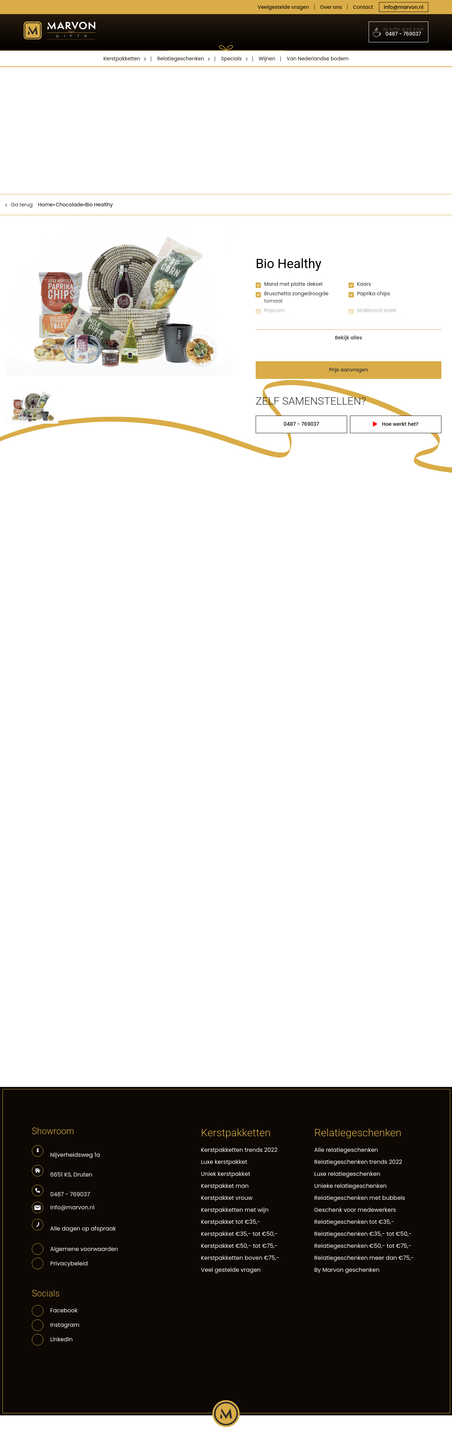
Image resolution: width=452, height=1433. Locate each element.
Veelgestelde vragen (283, 7)
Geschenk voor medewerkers (355, 1210)
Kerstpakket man (225, 1186)
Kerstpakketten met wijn (235, 1210)
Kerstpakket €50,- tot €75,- (239, 1246)
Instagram (55, 1325)
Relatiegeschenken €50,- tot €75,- (362, 1246)
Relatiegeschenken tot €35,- (354, 1222)
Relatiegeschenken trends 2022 (358, 1162)
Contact (363, 7)
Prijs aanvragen (348, 369)
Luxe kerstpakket (224, 1162)
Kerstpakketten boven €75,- (240, 1258)
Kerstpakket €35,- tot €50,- (239, 1234)
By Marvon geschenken (347, 1270)
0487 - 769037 (399, 31)
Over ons (331, 7)
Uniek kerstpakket (225, 1174)
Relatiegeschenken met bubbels (359, 1198)
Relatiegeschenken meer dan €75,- (364, 1258)
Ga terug (22, 204)
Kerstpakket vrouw (226, 1198)
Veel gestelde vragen (231, 1270)
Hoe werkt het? (397, 424)
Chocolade (69, 204)
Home (45, 204)
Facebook (55, 1311)
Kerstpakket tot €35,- (230, 1222)
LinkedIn (52, 1340)
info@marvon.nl (403, 7)
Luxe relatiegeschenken (347, 1174)
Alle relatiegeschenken (346, 1150)
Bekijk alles (348, 337)
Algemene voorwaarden (84, 1249)
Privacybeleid (69, 1263)
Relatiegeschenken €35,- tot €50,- (363, 1234)
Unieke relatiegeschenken (350, 1186)
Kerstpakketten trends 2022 (239, 1150)
